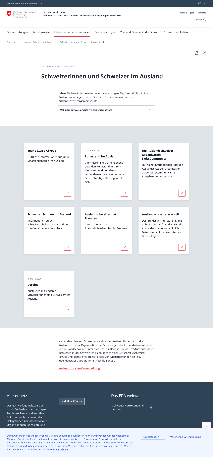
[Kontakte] (202, 12)
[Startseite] (11, 42)
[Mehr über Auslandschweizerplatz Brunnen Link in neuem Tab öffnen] (124, 247)
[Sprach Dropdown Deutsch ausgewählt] (201, 3)
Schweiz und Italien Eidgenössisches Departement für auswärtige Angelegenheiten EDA (82, 14)
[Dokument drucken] (196, 53)
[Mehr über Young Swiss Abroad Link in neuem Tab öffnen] (67, 192)
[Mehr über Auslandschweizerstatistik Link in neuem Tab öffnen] (181, 247)
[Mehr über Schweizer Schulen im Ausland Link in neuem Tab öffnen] (67, 247)
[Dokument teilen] (204, 53)
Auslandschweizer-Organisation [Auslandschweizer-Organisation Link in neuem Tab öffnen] (78, 368)
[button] (17, 32)
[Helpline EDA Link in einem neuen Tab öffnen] (72, 401)
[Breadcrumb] (105, 42)
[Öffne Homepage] (64, 17)
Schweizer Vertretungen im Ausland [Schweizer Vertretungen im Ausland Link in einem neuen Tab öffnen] (132, 407)
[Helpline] (183, 12)
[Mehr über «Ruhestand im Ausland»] (124, 192)
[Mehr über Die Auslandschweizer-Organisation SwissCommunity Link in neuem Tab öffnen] (181, 192)
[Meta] (192, 12)
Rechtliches (62, 449)
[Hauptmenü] (104, 32)
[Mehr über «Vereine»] (67, 309)
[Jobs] (192, 12)
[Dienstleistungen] (105, 32)
